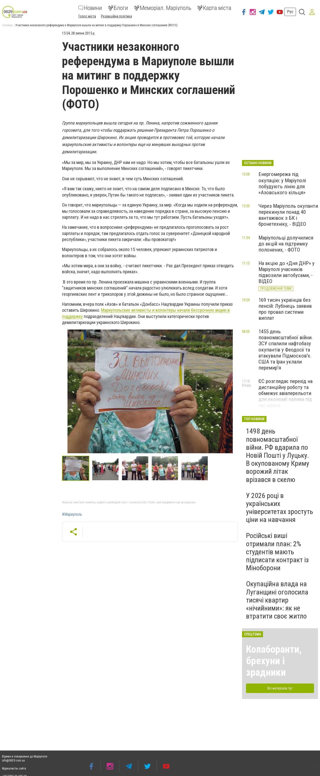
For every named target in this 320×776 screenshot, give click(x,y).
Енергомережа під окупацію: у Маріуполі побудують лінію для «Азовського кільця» (282, 183)
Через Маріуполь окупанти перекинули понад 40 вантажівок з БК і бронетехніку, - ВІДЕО (288, 215)
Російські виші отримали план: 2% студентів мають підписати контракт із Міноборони (277, 552)
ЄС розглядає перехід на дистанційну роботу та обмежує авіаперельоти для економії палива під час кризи (285, 393)
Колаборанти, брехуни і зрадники (274, 661)
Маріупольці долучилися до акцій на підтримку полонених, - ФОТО (285, 244)
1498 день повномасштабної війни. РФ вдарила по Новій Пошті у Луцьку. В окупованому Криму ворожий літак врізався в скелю (277, 455)
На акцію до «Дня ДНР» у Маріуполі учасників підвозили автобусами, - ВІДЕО (286, 272)
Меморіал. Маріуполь (162, 8)
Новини (90, 8)
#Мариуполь (72, 514)
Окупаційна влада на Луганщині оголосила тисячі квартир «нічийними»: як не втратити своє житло (277, 600)
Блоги (118, 8)
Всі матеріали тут (280, 688)
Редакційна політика (116, 16)
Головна (7, 25)
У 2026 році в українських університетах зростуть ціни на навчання (279, 508)
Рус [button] (290, 11)
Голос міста (87, 16)
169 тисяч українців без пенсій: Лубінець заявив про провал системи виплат (285, 309)
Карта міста (214, 8)
